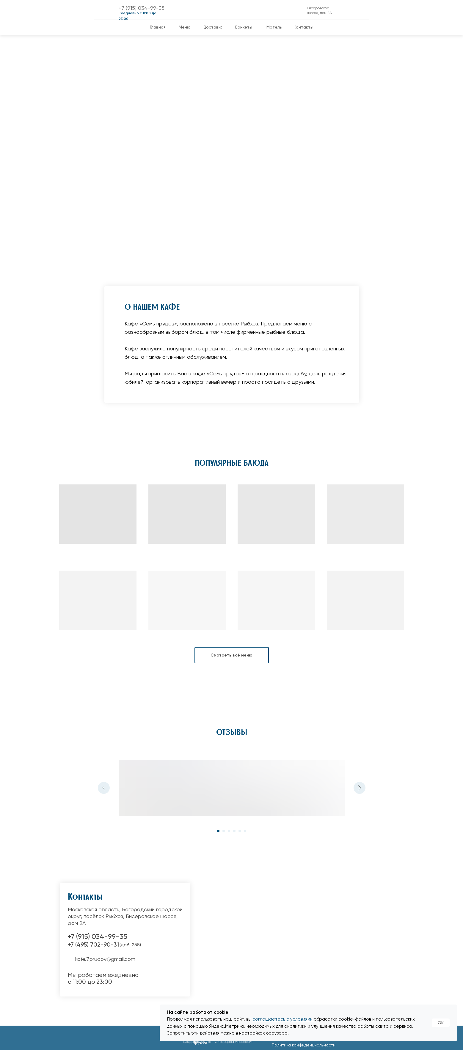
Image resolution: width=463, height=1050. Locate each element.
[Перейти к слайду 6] (245, 831)
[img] (240, 10)
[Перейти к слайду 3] (229, 831)
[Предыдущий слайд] (104, 788)
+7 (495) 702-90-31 (93, 944)
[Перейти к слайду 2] (223, 831)
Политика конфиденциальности (303, 1045)
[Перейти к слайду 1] (218, 831)
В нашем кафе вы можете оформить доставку (328, 168)
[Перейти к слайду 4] (234, 831)
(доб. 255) (130, 944)
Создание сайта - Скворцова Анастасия (218, 1042)
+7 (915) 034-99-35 (141, 8)
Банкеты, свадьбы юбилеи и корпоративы (201, 162)
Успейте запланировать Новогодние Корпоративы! (77, 155)
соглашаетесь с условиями (283, 1019)
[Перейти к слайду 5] (239, 831)
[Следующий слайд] (359, 788)
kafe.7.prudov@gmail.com (105, 959)
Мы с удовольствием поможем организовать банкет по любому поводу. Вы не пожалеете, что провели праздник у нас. (209, 195)
